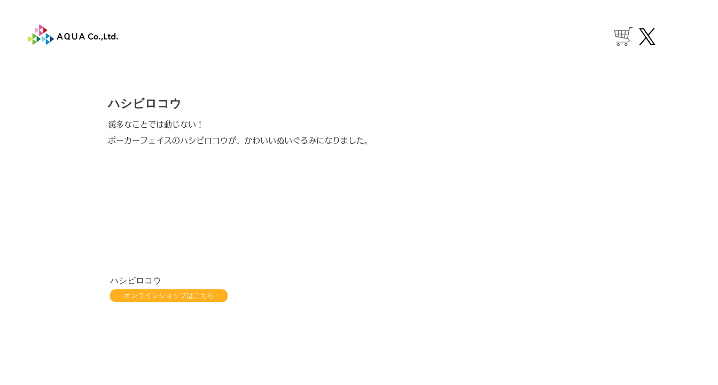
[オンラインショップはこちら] (169, 295)
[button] (166, 218)
